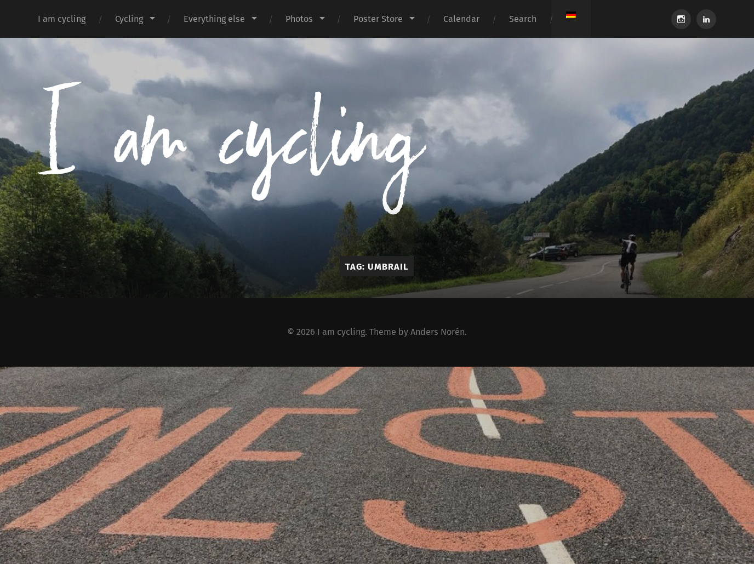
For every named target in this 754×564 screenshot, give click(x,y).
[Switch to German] (571, 15)
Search (522, 19)
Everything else (214, 19)
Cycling (129, 19)
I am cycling (61, 19)
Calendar (461, 19)
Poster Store (378, 19)
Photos (299, 19)
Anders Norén (437, 332)
